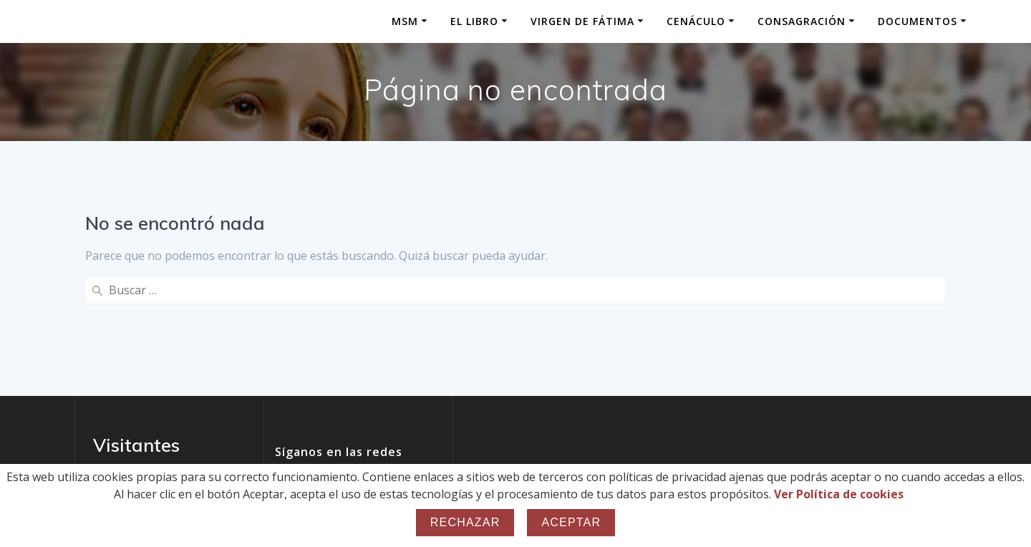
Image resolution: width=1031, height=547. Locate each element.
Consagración (801, 21)
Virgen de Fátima (582, 21)
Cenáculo (696, 21)
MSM (405, 21)
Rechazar (465, 522)
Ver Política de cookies (839, 494)
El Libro (474, 21)
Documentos (917, 21)
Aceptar (571, 522)
